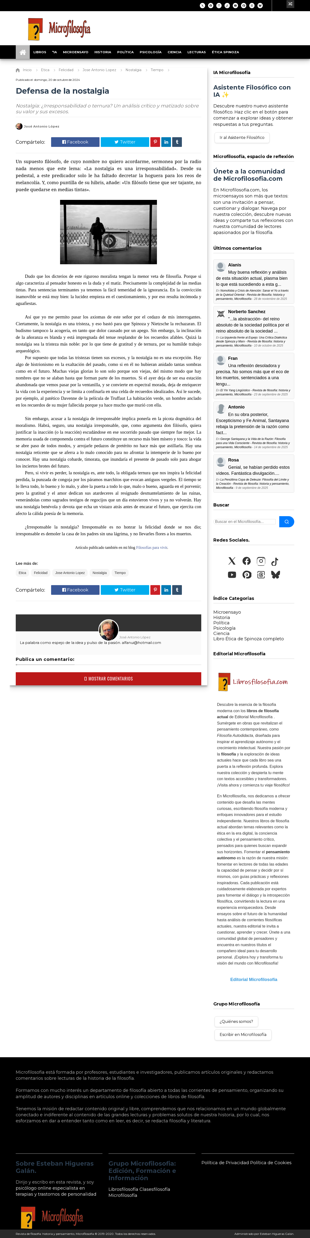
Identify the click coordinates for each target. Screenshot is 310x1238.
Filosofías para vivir (151, 547)
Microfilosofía (122, 1195)
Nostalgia (100, 573)
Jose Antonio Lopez (70, 573)
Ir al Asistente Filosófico (242, 137)
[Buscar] (286, 521)
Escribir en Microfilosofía (243, 1034)
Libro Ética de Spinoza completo (248, 639)
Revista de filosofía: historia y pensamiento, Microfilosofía (55, 1234)
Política (125, 52)
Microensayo (75, 52)
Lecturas (196, 52)
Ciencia (174, 52)
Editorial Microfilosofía (253, 979)
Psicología (151, 52)
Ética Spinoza (225, 52)
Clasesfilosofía (155, 1189)
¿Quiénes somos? (236, 1021)
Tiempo (120, 573)
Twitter (125, 142)
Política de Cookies (271, 1162)
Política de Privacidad (225, 1162)
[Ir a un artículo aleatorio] (290, 4)
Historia (102, 52)
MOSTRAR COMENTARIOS (108, 678)
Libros (39, 52)
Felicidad (40, 573)
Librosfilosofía (123, 1189)
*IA (54, 52)
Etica (22, 573)
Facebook (75, 142)
